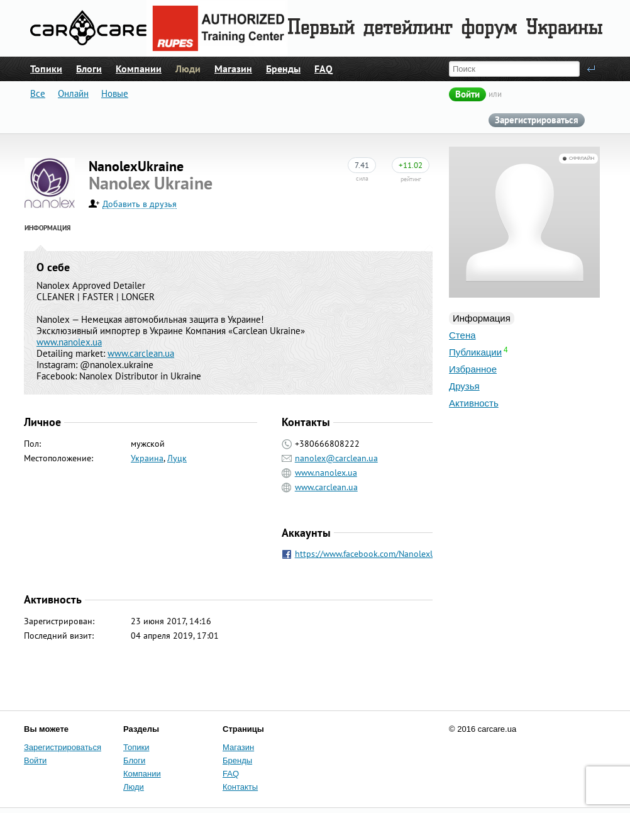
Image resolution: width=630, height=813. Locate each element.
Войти (467, 94)
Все (37, 93)
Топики (46, 68)
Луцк (177, 458)
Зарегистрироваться (536, 120)
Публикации (475, 352)
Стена (462, 335)
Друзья (464, 386)
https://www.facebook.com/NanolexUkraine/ (379, 553)
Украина (147, 458)
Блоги (89, 68)
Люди (188, 68)
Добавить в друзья (139, 204)
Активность (474, 403)
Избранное (473, 369)
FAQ (323, 68)
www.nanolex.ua (69, 342)
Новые (114, 93)
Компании (139, 68)
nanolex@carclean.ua (336, 458)
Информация (482, 318)
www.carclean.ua (141, 353)
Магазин (233, 68)
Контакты (240, 787)
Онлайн (73, 93)
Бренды (283, 68)
